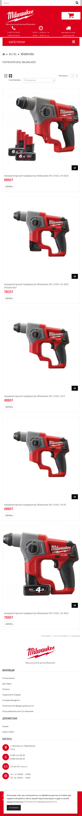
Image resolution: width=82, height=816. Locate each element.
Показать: (63, 75)
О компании (8, 678)
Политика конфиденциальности (18, 705)
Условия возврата (11, 700)
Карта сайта (8, 731)
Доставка (6, 683)
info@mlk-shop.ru (19, 766)
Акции (5, 726)
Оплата (5, 689)
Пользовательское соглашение (17, 711)
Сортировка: (15, 79)
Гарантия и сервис (11, 694)
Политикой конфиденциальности (40, 801)
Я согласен (13, 808)
